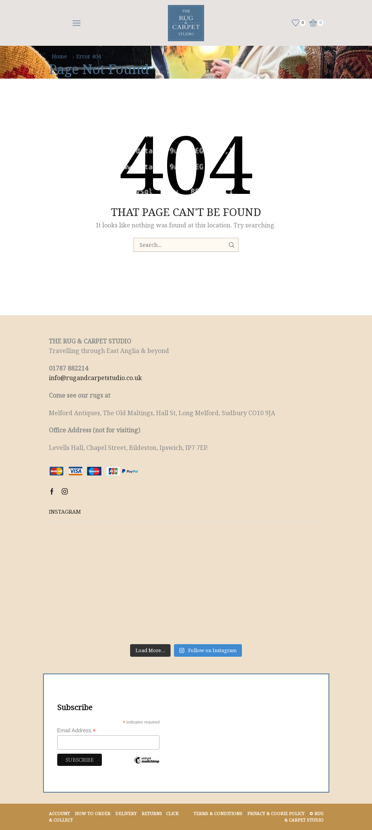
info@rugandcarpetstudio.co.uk (95, 378)
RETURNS (152, 813)
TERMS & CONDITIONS (217, 813)
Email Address (76, 730)
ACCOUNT (59, 813)
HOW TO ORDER (92, 813)
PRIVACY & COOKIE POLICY (275, 813)
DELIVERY (126, 813)
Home (59, 56)
